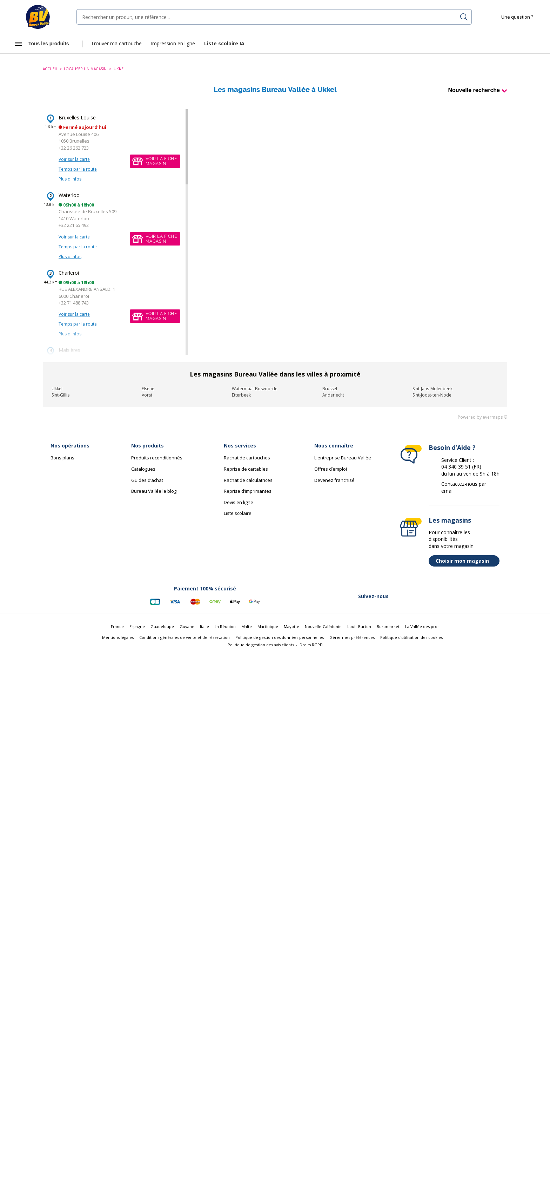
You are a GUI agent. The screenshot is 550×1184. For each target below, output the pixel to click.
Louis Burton (359, 626)
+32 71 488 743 (74, 303)
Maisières (69, 350)
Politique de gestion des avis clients (261, 644)
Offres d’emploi (330, 469)
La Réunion (225, 626)
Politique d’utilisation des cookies (411, 637)
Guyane (187, 626)
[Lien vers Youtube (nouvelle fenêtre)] (472, 596)
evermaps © (495, 417)
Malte (246, 626)
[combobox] (274, 17)
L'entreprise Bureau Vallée (342, 457)
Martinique (267, 626)
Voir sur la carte (74, 159)
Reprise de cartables (246, 469)
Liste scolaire (237, 513)
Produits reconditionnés (156, 457)
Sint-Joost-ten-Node (431, 395)
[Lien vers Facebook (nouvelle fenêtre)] (399, 596)
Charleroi (69, 272)
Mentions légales (118, 637)
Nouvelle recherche (474, 90)
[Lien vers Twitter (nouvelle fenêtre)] (417, 596)
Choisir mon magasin (466, 560)
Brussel (329, 389)
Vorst (147, 395)
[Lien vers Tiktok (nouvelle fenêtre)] (490, 596)
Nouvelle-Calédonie (323, 626)
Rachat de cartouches (247, 457)
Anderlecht (333, 395)
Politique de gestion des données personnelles (279, 637)
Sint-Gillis (60, 395)
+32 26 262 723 (74, 148)
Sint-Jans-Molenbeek (432, 389)
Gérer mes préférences (352, 637)
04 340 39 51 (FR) (461, 466)
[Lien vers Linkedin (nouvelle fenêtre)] (436, 596)
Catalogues (143, 469)
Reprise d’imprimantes (247, 491)
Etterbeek (241, 395)
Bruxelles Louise (77, 117)
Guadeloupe (162, 626)
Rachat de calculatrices (248, 480)
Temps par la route (78, 169)
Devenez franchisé (334, 480)
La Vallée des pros (422, 626)
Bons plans (62, 457)
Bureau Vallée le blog (153, 491)
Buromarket (388, 626)
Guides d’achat (147, 480)
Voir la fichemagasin (161, 161)
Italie (204, 626)
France (117, 626)
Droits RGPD (311, 644)
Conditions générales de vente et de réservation (184, 637)
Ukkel (57, 389)
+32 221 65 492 (74, 225)
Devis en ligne (238, 502)
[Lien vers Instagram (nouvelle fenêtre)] (454, 596)
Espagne (137, 626)
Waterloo (69, 195)
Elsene (148, 389)
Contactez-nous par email (463, 487)
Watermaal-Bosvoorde (254, 389)
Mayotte (291, 626)
